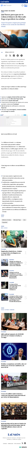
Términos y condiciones (12, 439)
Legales (19, 439)
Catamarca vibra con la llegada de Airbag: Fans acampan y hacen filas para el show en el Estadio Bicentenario (15, 298)
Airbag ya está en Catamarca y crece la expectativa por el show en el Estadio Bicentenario (16, 275)
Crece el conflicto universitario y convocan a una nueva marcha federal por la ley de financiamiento (13, 395)
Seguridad (4, 222)
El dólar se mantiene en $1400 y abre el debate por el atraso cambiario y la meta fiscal (13, 365)
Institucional (10, 443)
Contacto (5, 443)
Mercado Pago (17, 220)
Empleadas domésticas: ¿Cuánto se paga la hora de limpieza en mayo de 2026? (11, 253)
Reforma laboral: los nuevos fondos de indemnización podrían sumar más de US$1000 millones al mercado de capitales (13, 426)
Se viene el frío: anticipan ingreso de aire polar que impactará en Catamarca (15, 287)
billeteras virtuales (6, 220)
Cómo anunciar (17, 443)
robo (24, 220)
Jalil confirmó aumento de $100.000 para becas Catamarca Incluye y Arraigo (12, 335)
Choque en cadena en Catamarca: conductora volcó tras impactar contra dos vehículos (16, 263)
